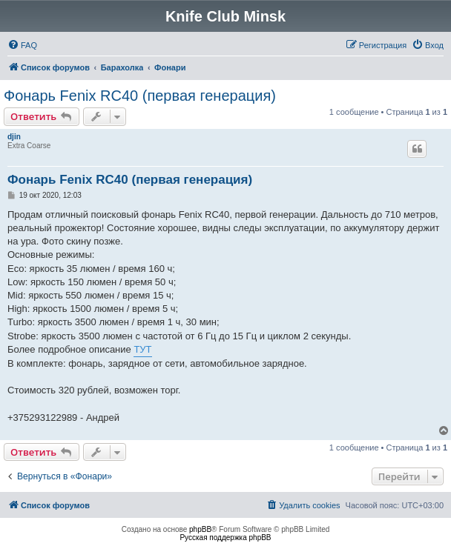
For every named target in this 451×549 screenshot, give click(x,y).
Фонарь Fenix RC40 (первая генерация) (140, 95)
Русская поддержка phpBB (225, 537)
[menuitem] (22, 45)
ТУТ (142, 349)
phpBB (200, 529)
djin (14, 137)
